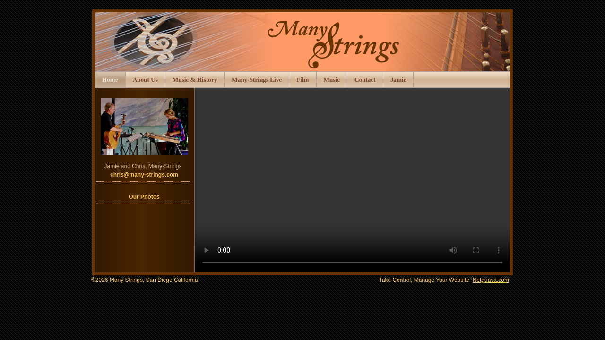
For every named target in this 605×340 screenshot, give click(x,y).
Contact (365, 79)
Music (332, 79)
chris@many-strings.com (144, 174)
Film (302, 79)
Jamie (398, 79)
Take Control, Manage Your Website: (444, 280)
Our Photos (144, 197)
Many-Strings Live (257, 79)
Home (110, 79)
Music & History (195, 79)
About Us (145, 79)
